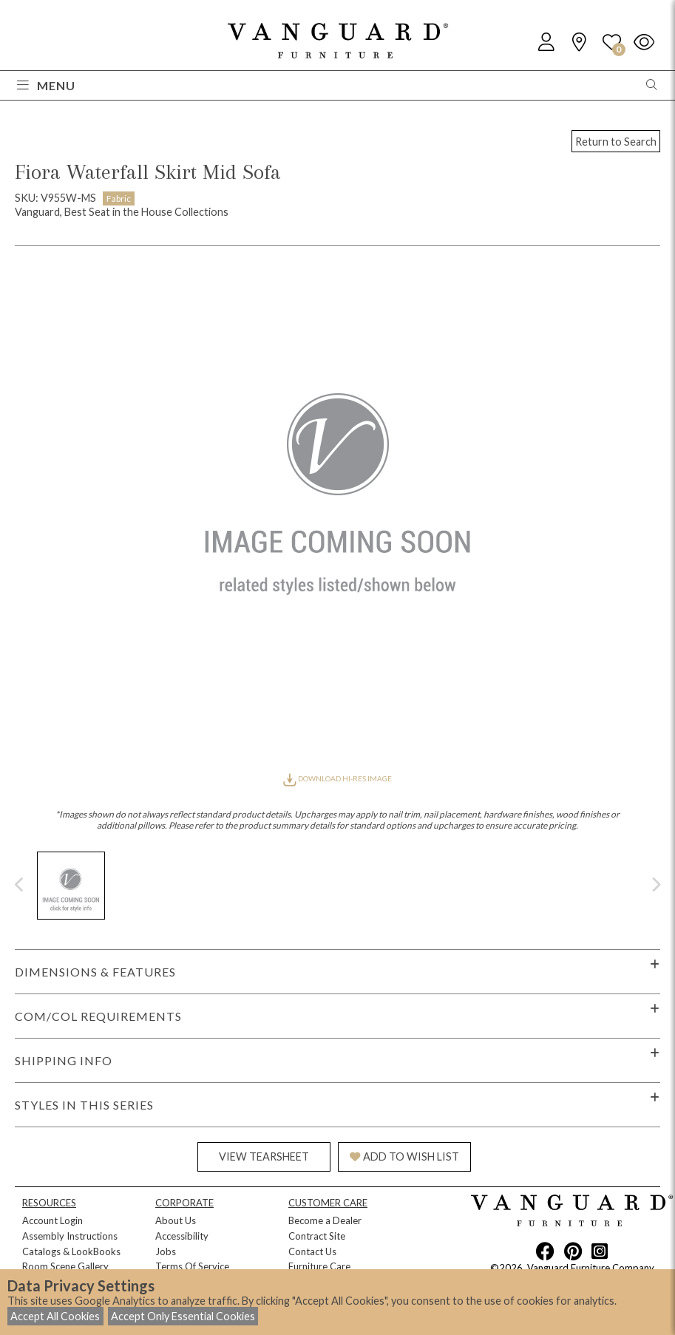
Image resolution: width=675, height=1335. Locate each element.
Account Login (52, 1220)
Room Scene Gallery (65, 1266)
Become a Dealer (325, 1220)
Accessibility (181, 1236)
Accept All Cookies (55, 1316)
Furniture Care (319, 1266)
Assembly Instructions (70, 1236)
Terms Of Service (192, 1266)
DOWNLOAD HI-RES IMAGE (337, 778)
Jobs (165, 1251)
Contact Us (312, 1251)
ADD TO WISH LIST (404, 1156)
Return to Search (616, 141)
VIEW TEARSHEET (264, 1156)
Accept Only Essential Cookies (183, 1316)
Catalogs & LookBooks (71, 1251)
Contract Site (316, 1236)
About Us (175, 1220)
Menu (46, 85)
